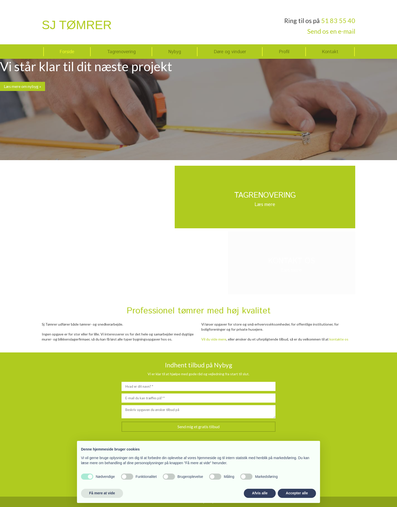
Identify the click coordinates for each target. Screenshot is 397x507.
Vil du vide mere (213, 339)
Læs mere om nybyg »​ (22, 86)
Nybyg (174, 52)
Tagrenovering (121, 52)
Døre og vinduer (230, 52)
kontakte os (338, 339)
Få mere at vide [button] (102, 493)
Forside (67, 52)
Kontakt (330, 52)
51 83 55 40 (338, 20)
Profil (284, 52)
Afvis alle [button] (259, 493)
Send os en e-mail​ (331, 31)
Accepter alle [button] (297, 493)
